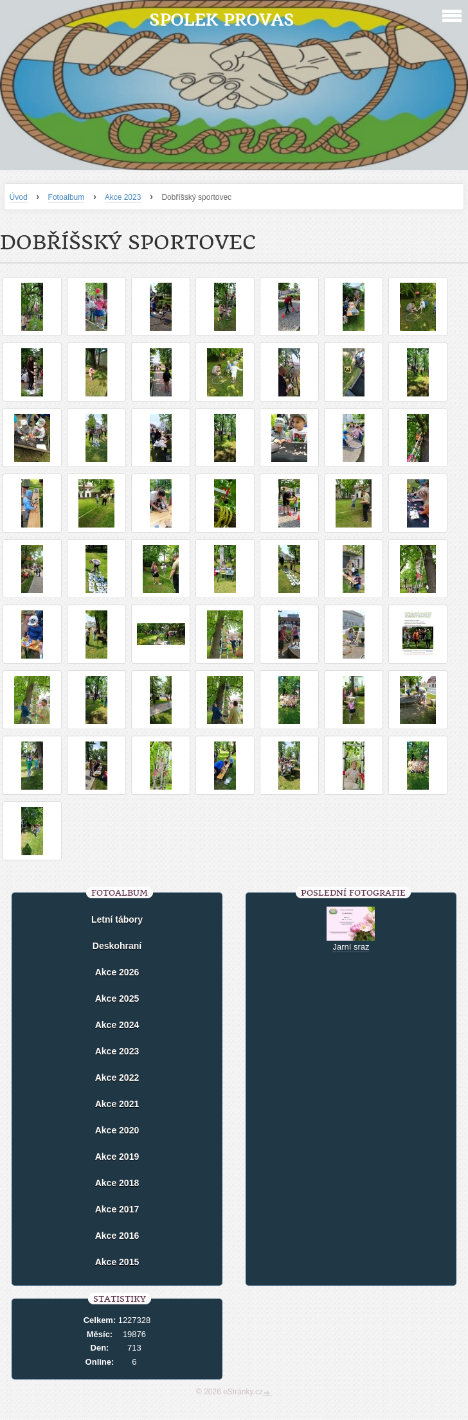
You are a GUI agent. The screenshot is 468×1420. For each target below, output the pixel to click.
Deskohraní (117, 946)
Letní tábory (117, 919)
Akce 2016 (117, 1235)
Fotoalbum (66, 197)
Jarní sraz (350, 947)
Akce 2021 (117, 1104)
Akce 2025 (117, 998)
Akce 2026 (117, 972)
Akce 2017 (117, 1209)
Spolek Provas (221, 20)
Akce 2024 (117, 1025)
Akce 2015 (117, 1262)
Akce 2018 (117, 1183)
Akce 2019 (117, 1156)
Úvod (19, 197)
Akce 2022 (117, 1077)
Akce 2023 (123, 197)
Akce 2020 (117, 1130)
